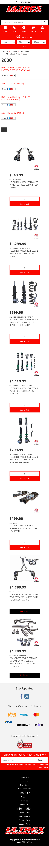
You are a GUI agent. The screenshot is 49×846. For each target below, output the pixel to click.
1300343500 (26, 2)
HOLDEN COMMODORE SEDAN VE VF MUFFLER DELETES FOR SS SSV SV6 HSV (24, 185)
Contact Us (24, 804)
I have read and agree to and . (27, 765)
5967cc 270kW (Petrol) (12, 83)
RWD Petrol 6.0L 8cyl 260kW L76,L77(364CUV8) (15, 98)
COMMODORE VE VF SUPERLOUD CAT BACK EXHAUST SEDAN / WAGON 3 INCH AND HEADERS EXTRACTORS (23, 662)
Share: (8, 75)
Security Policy (24, 824)
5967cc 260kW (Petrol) (12, 113)
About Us (24, 797)
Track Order (24, 785)
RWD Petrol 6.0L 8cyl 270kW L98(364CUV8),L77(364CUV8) (15, 69)
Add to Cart (24, 203)
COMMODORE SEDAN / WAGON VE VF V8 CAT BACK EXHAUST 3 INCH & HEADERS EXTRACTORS (24, 597)
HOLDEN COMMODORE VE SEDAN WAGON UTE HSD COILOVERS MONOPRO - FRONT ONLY (24, 459)
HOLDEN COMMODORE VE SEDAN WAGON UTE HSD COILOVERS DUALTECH (24, 253)
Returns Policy (24, 820)
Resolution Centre (25, 788)
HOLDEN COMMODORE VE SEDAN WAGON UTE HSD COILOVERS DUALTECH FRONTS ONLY (24, 322)
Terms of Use (24, 812)
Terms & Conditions (36, 764)
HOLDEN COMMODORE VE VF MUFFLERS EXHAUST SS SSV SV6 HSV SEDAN (23, 528)
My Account (24, 781)
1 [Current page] (4, 129)
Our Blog (24, 801)
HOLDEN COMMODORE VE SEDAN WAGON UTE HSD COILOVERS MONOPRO (24, 391)
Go (24, 46)
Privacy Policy (42, 767)
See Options (24, 611)
